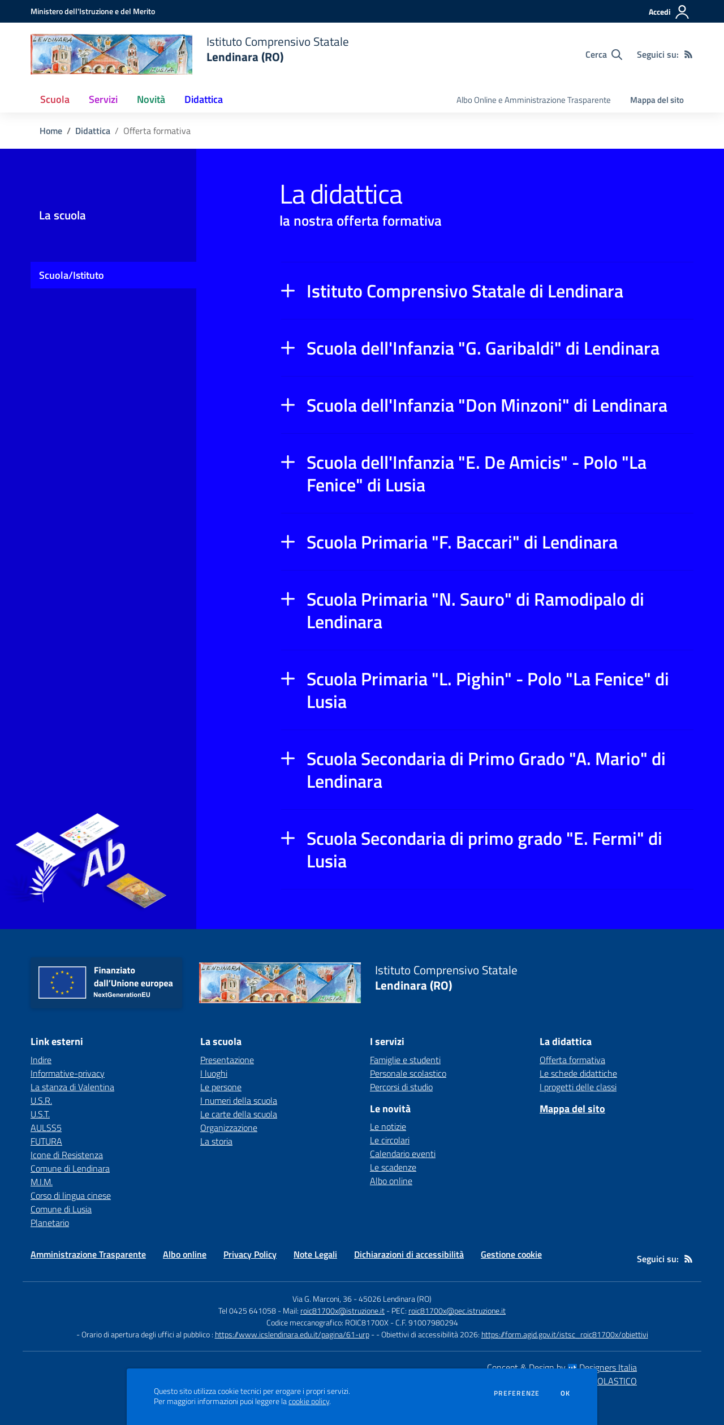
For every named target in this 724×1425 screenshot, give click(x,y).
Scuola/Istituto (71, 275)
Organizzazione (228, 1127)
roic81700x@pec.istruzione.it (457, 1310)
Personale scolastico (408, 1073)
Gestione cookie (511, 1254)
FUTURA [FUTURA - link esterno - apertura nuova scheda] (46, 1141)
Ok (566, 1393)
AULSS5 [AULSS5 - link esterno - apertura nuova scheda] (46, 1127)
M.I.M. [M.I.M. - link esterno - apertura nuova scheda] (42, 1182)
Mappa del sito (657, 99)
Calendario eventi (403, 1153)
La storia (216, 1141)
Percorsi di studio (401, 1087)
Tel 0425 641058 (247, 1310)
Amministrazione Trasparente (88, 1254)
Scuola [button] (55, 99)
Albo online (391, 1181)
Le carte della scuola (238, 1114)
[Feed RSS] (688, 54)
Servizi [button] (103, 99)
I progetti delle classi (578, 1087)
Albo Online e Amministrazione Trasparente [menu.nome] (533, 99)
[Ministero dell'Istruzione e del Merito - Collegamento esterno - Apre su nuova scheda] (93, 11)
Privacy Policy (250, 1254)
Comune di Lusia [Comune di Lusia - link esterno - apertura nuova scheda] (61, 1209)
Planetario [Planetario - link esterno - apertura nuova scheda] (50, 1222)
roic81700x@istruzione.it (342, 1310)
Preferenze (517, 1393)
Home (51, 130)
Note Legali (315, 1254)
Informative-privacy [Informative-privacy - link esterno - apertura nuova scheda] (68, 1073)
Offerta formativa (572, 1059)
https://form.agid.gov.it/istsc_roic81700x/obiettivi (564, 1334)
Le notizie (388, 1126)
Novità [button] (151, 99)
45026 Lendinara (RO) (395, 1299)
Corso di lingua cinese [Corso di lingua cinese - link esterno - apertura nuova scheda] (71, 1195)
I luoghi (213, 1073)
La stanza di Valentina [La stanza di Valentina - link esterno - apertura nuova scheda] (72, 1087)
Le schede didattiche (578, 1073)
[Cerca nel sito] (604, 54)
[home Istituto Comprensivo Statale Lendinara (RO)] (190, 54)
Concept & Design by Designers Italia (562, 1367)
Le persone (221, 1087)
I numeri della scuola (238, 1100)
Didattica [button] (203, 99)
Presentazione (227, 1059)
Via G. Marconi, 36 (322, 1299)
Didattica (92, 130)
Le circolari (390, 1140)
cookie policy (308, 1401)
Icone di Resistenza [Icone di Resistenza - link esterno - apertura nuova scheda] (67, 1154)
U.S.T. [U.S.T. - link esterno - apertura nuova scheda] (40, 1114)
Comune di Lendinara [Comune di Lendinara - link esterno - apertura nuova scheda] (70, 1168)
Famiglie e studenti (405, 1059)
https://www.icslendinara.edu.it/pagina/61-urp (292, 1334)
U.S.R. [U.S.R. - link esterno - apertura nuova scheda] (41, 1100)
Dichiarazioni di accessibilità (409, 1254)
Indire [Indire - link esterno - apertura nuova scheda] (41, 1059)
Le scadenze (393, 1167)
